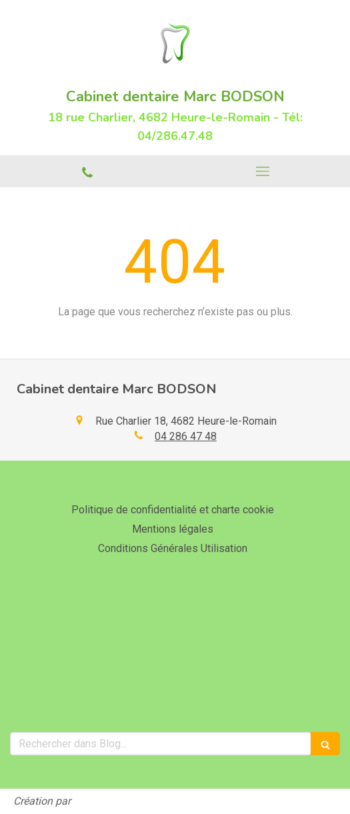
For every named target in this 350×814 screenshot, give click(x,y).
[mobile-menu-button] (263, 171)
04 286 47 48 (186, 436)
